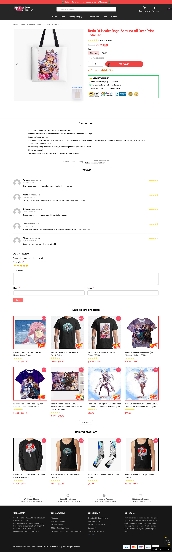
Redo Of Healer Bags (101, 160)
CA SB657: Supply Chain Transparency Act (66, 531)
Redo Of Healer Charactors (32, 24)
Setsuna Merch (52, 24)
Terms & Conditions (58, 521)
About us (54, 518)
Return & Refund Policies (97, 525)
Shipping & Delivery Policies (98, 518)
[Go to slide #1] (42, 106)
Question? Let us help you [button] (161, 549)
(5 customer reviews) (106, 40)
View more (86, 422)
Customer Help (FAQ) (96, 531)
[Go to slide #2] (55, 106)
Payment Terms (94, 521)
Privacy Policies (57, 525)
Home (15, 24)
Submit (18, 300)
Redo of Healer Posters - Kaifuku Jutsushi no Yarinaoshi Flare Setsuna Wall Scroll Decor (66, 407)
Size (89, 49)
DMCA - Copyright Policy (60, 528)
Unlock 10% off (167, 541)
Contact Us (92, 528)
